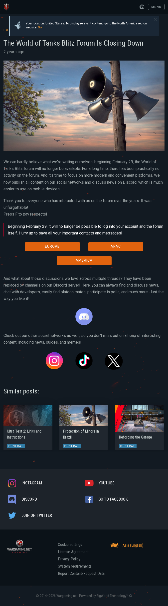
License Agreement (73, 552)
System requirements (75, 566)
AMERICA (84, 260)
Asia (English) (126, 545)
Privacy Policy (69, 559)
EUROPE (52, 246)
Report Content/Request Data (81, 574)
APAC (116, 246)
